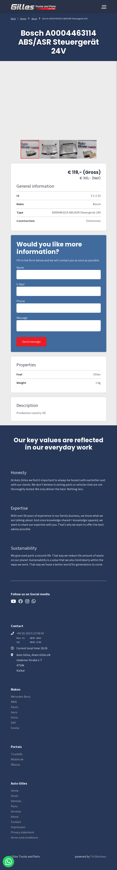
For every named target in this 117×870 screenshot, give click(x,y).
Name (20, 268)
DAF (13, 723)
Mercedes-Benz (20, 697)
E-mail (20, 284)
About (15, 817)
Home (23, 18)
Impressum (18, 827)
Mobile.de (17, 759)
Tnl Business (98, 856)
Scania (15, 728)
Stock (34, 18)
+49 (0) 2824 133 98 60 (30, 633)
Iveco (14, 712)
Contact (16, 822)
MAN (14, 702)
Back (13, 18)
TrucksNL (17, 754)
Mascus (15, 765)
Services (16, 811)
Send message (31, 342)
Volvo (14, 717)
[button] (49, 149)
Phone (20, 301)
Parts (14, 806)
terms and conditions (24, 837)
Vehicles (16, 801)
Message (22, 318)
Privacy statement (22, 832)
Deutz (14, 707)
